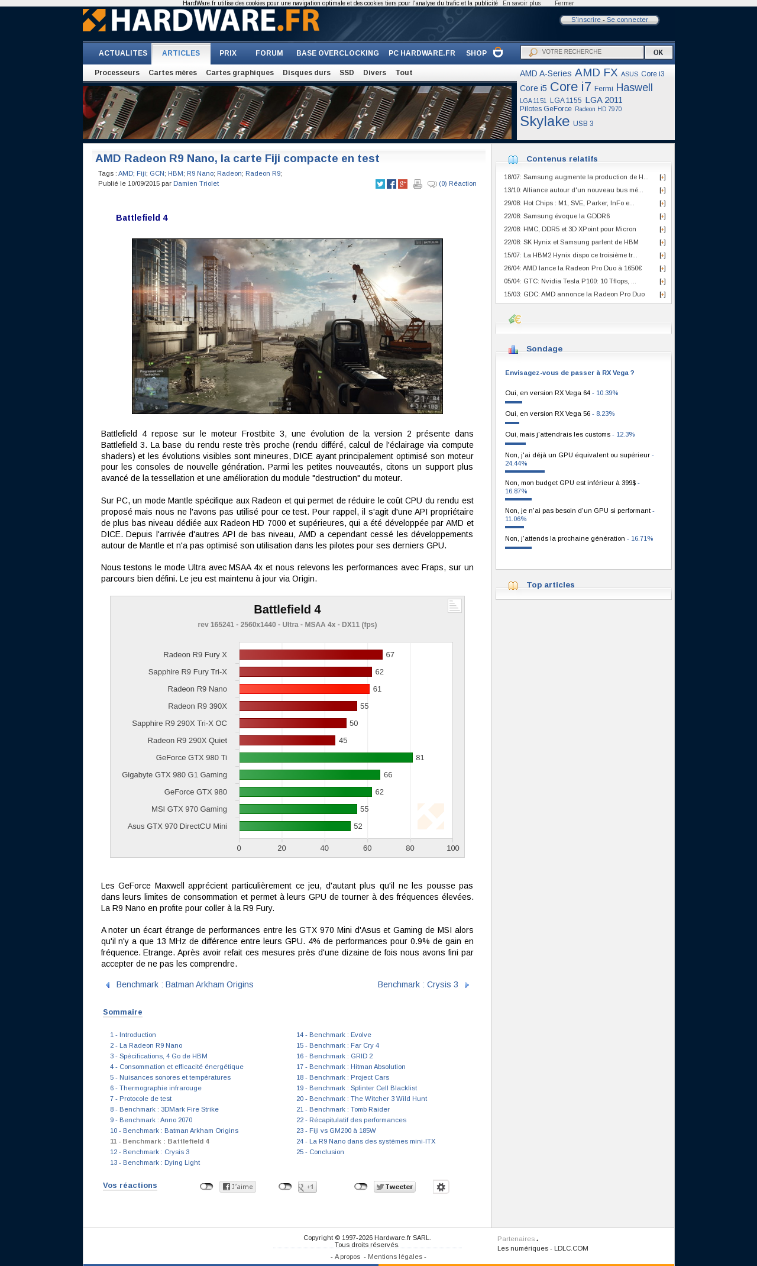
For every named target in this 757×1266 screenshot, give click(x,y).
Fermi (603, 89)
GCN (157, 173)
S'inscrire (586, 19)
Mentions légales (395, 1256)
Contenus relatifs (562, 158)
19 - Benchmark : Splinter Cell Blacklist (356, 1087)
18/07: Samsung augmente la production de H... (576, 176)
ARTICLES (181, 53)
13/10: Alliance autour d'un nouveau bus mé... (573, 189)
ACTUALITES (123, 53)
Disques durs (307, 73)
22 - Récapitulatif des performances (351, 1119)
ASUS (629, 73)
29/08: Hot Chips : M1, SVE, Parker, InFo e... (569, 202)
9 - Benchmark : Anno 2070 (151, 1119)
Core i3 (653, 74)
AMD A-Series (546, 73)
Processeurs (117, 73)
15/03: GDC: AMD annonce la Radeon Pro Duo (574, 294)
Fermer (564, 3)
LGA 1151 (533, 101)
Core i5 (533, 88)
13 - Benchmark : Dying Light (155, 1162)
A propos (347, 1256)
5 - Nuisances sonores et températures (170, 1077)
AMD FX (596, 72)
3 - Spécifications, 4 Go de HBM (159, 1056)
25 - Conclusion (320, 1151)
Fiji (141, 173)
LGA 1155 (566, 100)
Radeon (229, 173)
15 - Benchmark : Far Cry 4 (337, 1045)
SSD (346, 73)
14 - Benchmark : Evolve (333, 1034)
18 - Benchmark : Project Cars (342, 1077)
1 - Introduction (133, 1034)
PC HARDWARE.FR (422, 53)
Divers (374, 73)
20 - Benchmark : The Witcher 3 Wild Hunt (361, 1098)
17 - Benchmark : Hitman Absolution (351, 1066)
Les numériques (522, 1248)
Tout (404, 73)
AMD (125, 173)
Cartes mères (172, 73)
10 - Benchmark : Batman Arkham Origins (174, 1130)
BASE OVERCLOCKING (337, 53)
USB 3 (583, 124)
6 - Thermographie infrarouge (156, 1087)
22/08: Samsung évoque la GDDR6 (557, 215)
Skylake (545, 121)
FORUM (269, 53)
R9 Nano (200, 173)
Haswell (634, 87)
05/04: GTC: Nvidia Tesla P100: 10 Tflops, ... (570, 281)
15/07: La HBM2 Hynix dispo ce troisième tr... (571, 255)
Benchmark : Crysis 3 (418, 984)
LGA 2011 (604, 100)
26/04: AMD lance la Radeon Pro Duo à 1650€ (573, 268)
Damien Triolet (196, 183)
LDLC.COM (571, 1248)
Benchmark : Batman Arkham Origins (185, 984)
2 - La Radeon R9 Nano (146, 1045)
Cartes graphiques (240, 73)
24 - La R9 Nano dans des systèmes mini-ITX (365, 1141)
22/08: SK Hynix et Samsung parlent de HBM (571, 242)
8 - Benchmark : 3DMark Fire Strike (164, 1109)
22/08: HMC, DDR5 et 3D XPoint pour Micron (570, 228)
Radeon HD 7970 (598, 109)
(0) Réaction (452, 184)
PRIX (228, 53)
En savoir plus (522, 3)
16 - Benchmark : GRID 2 (334, 1056)
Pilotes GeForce (546, 109)
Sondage (544, 348)
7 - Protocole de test (141, 1098)
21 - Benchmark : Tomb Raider (343, 1109)
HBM (175, 173)
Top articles (550, 584)
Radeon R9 (262, 173)
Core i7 (570, 86)
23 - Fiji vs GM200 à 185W (336, 1130)
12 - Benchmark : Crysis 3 (149, 1151)
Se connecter (627, 19)
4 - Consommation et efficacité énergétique (177, 1066)
